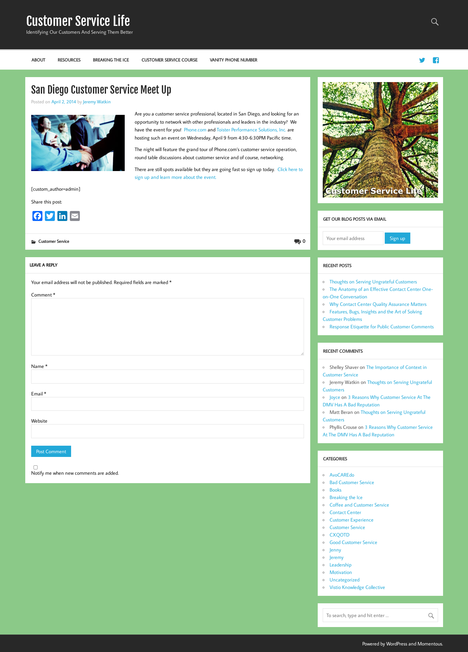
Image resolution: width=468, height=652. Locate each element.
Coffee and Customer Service (359, 505)
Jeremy (337, 557)
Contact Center (345, 512)
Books (335, 490)
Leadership (341, 564)
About (38, 60)
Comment (43, 294)
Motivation (341, 572)
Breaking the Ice (111, 60)
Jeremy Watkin (97, 101)
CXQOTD (340, 535)
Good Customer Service (353, 542)
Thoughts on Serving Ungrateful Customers (373, 281)
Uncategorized (344, 579)
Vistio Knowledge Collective (357, 587)
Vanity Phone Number (233, 60)
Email (38, 393)
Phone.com (195, 129)
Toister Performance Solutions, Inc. (251, 129)
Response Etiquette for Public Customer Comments (382, 326)
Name (39, 366)
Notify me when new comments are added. (75, 472)
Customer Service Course (169, 60)
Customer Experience (352, 520)
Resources (69, 60)
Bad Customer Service (352, 482)
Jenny (335, 550)
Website (39, 420)
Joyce (335, 397)
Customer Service (53, 241)
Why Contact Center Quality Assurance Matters (378, 304)
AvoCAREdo (342, 475)
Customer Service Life (78, 21)
